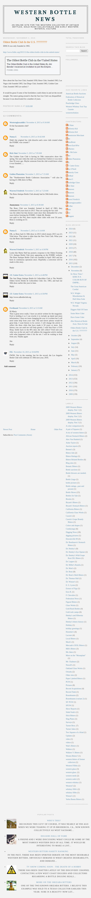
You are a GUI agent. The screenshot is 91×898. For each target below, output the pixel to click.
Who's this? (54, 820)
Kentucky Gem (72, 172)
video (68, 739)
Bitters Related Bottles (74, 459)
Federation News (72, 598)
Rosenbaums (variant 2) (75, 699)
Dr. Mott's (70, 568)
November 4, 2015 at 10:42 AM (33, 137)
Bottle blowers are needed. (76, 473)
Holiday (69, 625)
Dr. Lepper (70, 561)
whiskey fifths (71, 792)
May (73, 355)
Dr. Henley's (70, 549)
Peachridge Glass (72, 103)
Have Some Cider (77, 317)
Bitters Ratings (71, 456)
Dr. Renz (69, 572)
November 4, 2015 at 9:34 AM (38, 122)
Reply (12, 129)
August (74, 343)
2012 (71, 383)
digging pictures (72, 535)
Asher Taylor (71, 443)
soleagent (70, 216)
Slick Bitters (70, 715)
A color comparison (73, 426)
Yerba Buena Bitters (73, 799)
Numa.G (13, 137)
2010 (71, 390)
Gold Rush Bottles (73, 609)
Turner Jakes (71, 729)
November (75, 271)
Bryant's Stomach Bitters (75, 506)
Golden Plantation (17, 174)
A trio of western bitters (75, 433)
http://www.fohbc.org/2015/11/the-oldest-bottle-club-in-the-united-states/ (31, 52)
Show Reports (71, 709)
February (74, 366)
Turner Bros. (71, 726)
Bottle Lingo (71, 479)
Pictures (69, 685)
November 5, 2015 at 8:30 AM (32, 205)
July (73, 347)
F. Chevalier (70, 595)
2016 (71, 259)
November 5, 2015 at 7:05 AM (30, 153)
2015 (71, 263)
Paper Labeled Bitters (74, 678)
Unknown (70, 189)
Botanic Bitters (71, 466)
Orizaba (69, 672)
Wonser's (69, 796)
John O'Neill (71, 169)
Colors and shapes (73, 525)
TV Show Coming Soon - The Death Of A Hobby (54, 867)
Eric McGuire (72, 152)
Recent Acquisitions (73, 688)
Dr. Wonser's (71, 582)
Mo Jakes (69, 652)
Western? (69, 786)
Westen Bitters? (72, 756)
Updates (69, 736)
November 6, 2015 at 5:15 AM (30, 308)
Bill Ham (70, 125)
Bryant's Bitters (72, 502)
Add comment (10, 366)
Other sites (70, 675)
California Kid (72, 129)
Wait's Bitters (71, 746)
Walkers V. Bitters (73, 752)
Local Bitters (71, 639)
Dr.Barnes (70, 149)
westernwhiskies (72, 113)
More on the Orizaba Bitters (54, 882)
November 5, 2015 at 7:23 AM (36, 191)
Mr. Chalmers (71, 662)
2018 (71, 252)
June (73, 351)
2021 (71, 240)
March (74, 362)
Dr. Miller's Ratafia (73, 565)
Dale (68, 139)
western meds (71, 776)
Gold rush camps (72, 612)
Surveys (69, 722)
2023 (71, 233)
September (75, 339)
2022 (71, 236)
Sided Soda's (71, 712)
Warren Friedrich (17, 191)
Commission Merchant (75, 135)
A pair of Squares (72, 429)
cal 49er (70, 206)
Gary (68, 155)
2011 (71, 386)
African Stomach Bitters (75, 436)
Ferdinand (14, 308)
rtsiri (68, 213)
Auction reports (72, 446)
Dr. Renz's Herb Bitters (75, 575)
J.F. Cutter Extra (17, 275)
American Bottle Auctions (76, 94)
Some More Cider (77, 313)
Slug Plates (70, 719)
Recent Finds (71, 692)
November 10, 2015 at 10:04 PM (26, 352)
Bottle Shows (71, 492)
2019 (71, 248)
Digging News (71, 532)
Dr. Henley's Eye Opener (75, 552)
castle (69, 209)
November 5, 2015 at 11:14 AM (33, 231)
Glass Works (71, 605)
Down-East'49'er (73, 145)
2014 (71, 375)
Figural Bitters (71, 602)
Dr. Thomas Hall (72, 578)
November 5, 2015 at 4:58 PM (35, 294)
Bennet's (69, 449)
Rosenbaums (71, 695)
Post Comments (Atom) (23, 435)
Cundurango (70, 529)
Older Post (58, 429)
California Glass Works (75, 512)
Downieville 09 (72, 539)
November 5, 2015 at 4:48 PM (35, 275)
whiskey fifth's (71, 789)
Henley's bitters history (75, 622)
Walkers (69, 749)
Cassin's (69, 516)
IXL (11, 352)
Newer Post (7, 429)
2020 (71, 244)
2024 (71, 229)
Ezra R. (69, 592)
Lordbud (70, 176)
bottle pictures (71, 483)
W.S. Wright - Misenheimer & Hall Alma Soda (78, 296)
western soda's (71, 779)
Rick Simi (14, 153)
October (74, 335)
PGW (68, 682)
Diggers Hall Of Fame (79, 309)
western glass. (71, 772)
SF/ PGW (69, 702)
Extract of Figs (71, 588)
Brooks (68, 499)
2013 (71, 379)
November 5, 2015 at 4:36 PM (36, 249)
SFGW (68, 705)
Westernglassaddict (17, 122)
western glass (71, 769)
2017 (71, 256)
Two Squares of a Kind (75, 732)
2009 (71, 394)
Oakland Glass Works (74, 668)
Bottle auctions (71, 470)
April (73, 358)
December (75, 267)
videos (68, 742)
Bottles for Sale (72, 496)
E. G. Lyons (70, 585)
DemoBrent (71, 142)
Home (33, 429)
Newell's (69, 665)
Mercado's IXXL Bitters (75, 645)
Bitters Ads (70, 453)
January (74, 370)
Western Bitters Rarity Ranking (48, 851)
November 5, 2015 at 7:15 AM (37, 174)
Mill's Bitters (71, 649)
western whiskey (72, 782)
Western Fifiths (72, 766)
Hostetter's (70, 632)
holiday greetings (72, 628)
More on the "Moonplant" (76, 655)
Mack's (68, 642)
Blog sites (70, 463)
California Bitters (72, 509)
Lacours (69, 635)
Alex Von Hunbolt (73, 439)
